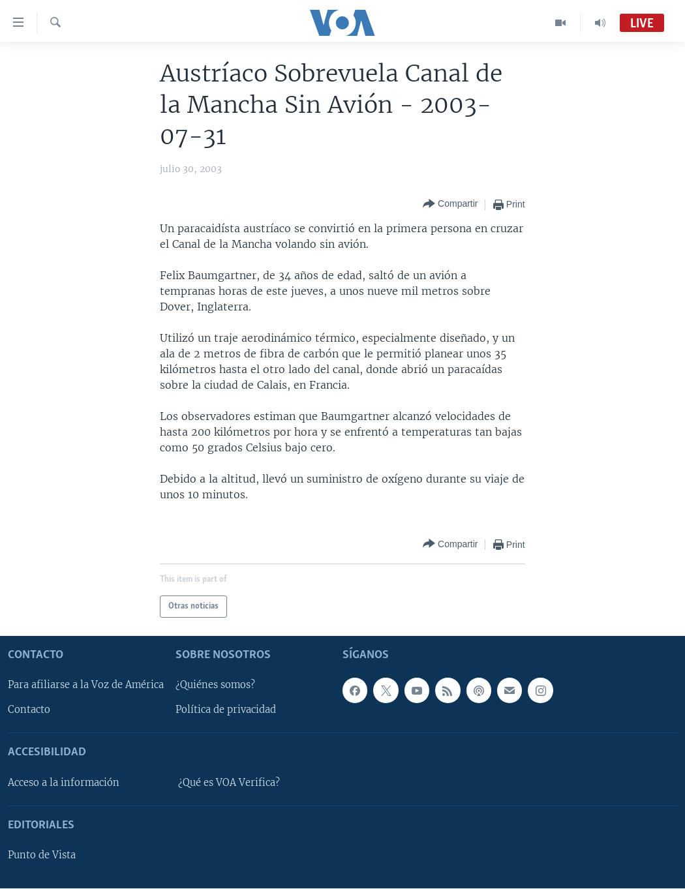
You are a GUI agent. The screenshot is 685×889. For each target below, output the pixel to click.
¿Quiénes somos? (215, 685)
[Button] (450, 204)
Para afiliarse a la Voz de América (86, 685)
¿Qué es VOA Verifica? (229, 783)
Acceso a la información (63, 783)
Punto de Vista (42, 856)
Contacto (29, 710)
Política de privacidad (225, 710)
